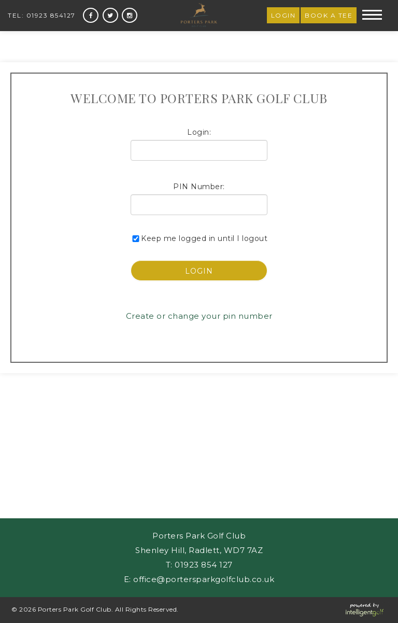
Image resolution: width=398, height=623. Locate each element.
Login (283, 15)
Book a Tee (328, 15)
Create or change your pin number (199, 316)
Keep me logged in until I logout (199, 238)
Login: (199, 132)
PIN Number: (199, 186)
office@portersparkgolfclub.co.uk (203, 579)
